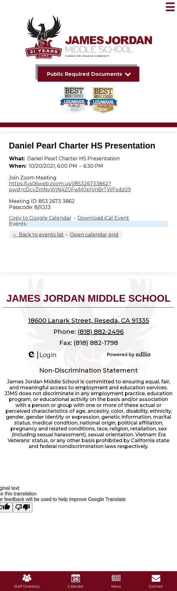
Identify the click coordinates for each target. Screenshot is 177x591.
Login (42, 355)
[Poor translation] (22, 507)
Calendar (76, 581)
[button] (88, 74)
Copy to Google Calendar (40, 218)
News (116, 581)
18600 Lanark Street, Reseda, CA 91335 (88, 320)
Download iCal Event (103, 218)
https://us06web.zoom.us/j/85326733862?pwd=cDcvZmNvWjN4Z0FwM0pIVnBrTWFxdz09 (70, 186)
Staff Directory (27, 581)
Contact (156, 581)
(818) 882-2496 (101, 331)
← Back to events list (38, 235)
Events (17, 224)
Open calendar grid (94, 235)
